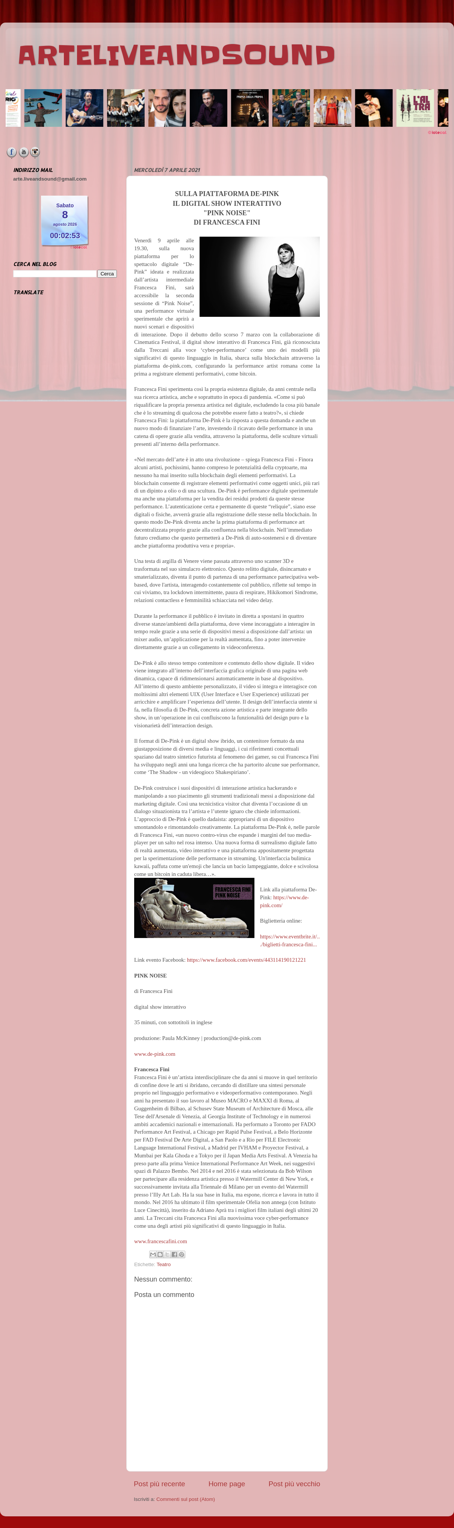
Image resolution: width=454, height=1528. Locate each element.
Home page (227, 1484)
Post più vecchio (294, 1484)
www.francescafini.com (160, 1241)
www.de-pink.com (155, 1054)
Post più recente (159, 1484)
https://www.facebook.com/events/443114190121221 (246, 960)
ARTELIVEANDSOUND (176, 55)
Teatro (164, 1264)
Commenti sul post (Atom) (185, 1499)
